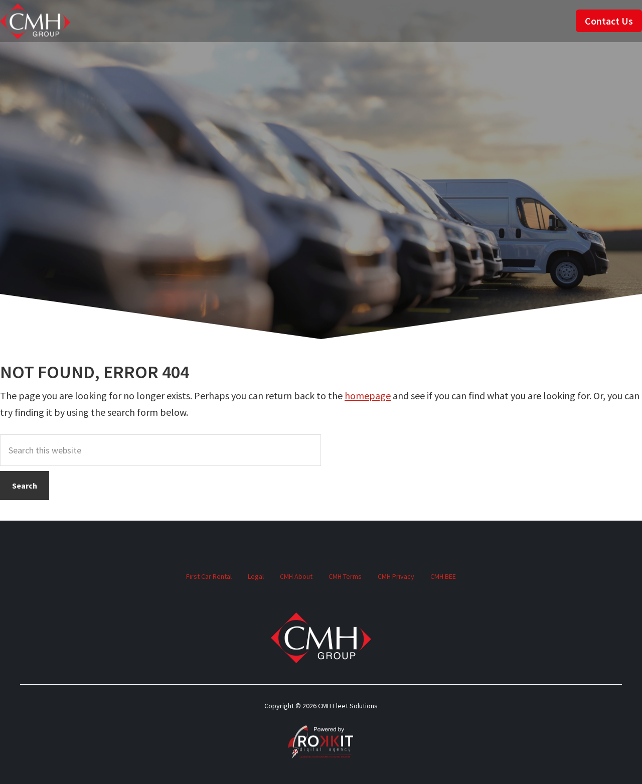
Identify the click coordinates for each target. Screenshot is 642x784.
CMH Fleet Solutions (35, 21)
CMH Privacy (396, 576)
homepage (368, 395)
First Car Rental (209, 576)
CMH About (296, 576)
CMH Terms (345, 576)
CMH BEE (443, 576)
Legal (256, 576)
